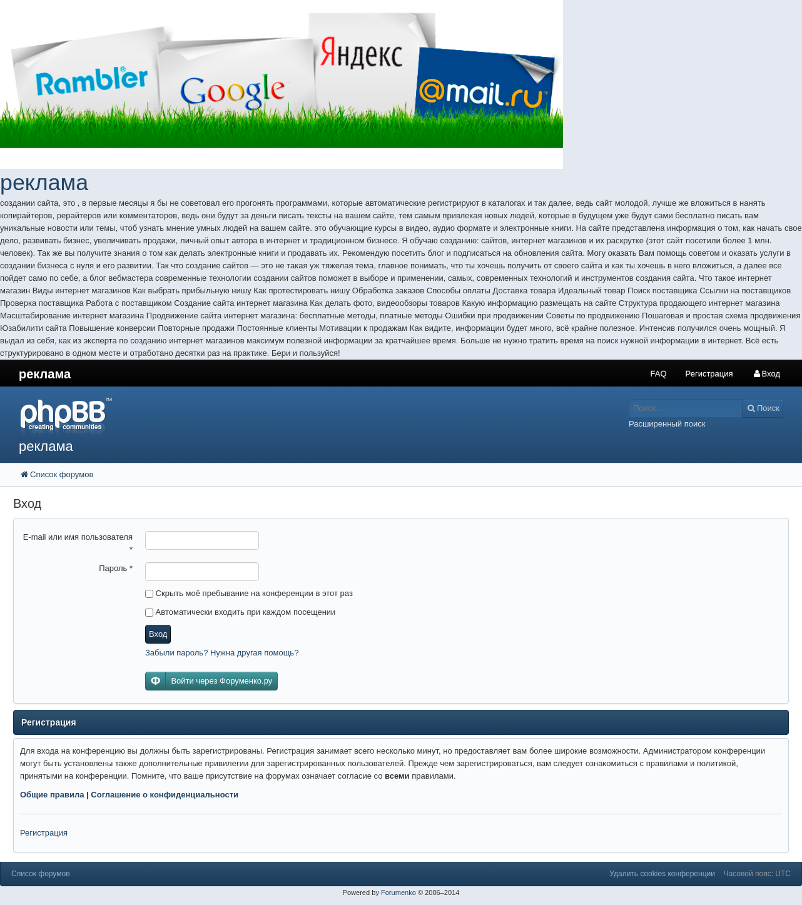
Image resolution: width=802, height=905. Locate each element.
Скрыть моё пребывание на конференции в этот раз (249, 593)
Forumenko (398, 892)
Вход (158, 634)
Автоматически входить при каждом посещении (240, 612)
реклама (44, 182)
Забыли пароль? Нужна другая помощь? (221, 652)
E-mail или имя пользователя (78, 543)
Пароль (116, 568)
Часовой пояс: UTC (757, 873)
